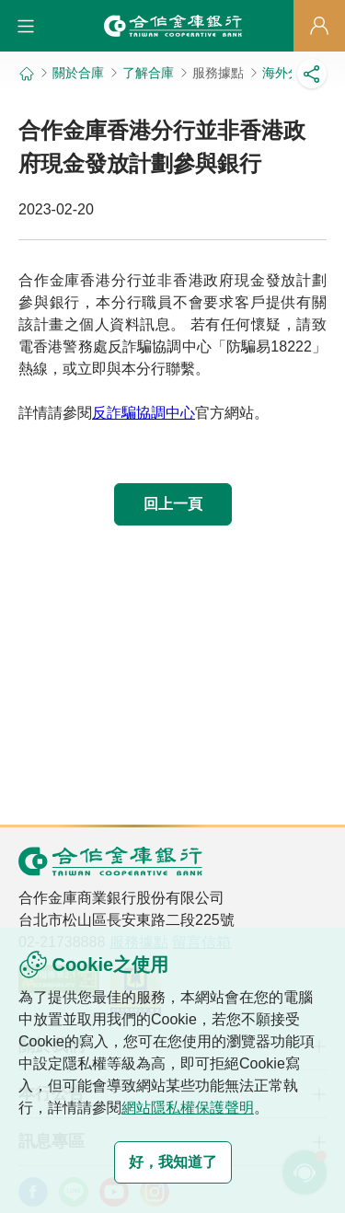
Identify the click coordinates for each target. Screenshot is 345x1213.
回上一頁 (173, 504)
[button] (26, 26)
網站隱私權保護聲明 (187, 1107)
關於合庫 (78, 72)
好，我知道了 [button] (173, 1162)
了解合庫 (148, 72)
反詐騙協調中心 (143, 413)
